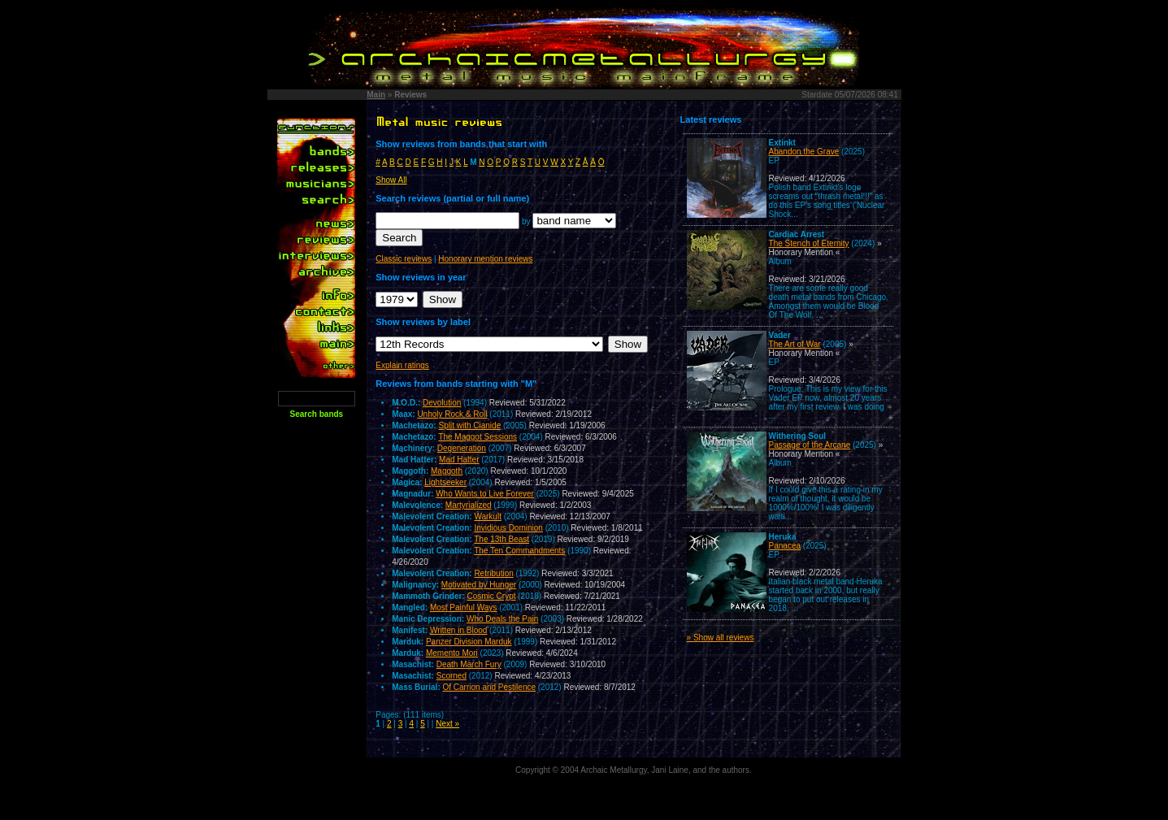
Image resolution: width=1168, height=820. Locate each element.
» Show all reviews (720, 637)
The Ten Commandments (519, 550)
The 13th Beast (501, 539)
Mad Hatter (459, 459)
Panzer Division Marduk (469, 641)
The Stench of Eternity (809, 243)
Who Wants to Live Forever (485, 493)
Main (376, 94)
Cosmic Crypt (491, 596)
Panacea (785, 545)
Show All (391, 180)
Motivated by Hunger (478, 584)
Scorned (451, 675)
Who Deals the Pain (502, 618)
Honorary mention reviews (485, 258)
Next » (447, 723)
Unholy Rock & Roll (452, 414)
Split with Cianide (469, 425)
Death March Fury (469, 664)
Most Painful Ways (463, 607)
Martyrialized (468, 505)
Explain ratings (402, 365)
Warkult (488, 516)
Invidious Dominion (508, 527)
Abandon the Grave (804, 151)
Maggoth (446, 470)
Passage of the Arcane (810, 444)
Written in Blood (458, 630)
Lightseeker (445, 482)
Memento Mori (452, 653)
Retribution (493, 573)
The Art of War (795, 344)
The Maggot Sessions (477, 436)
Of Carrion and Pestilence (489, 687)
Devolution (442, 402)
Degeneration (461, 448)
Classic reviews (404, 258)
